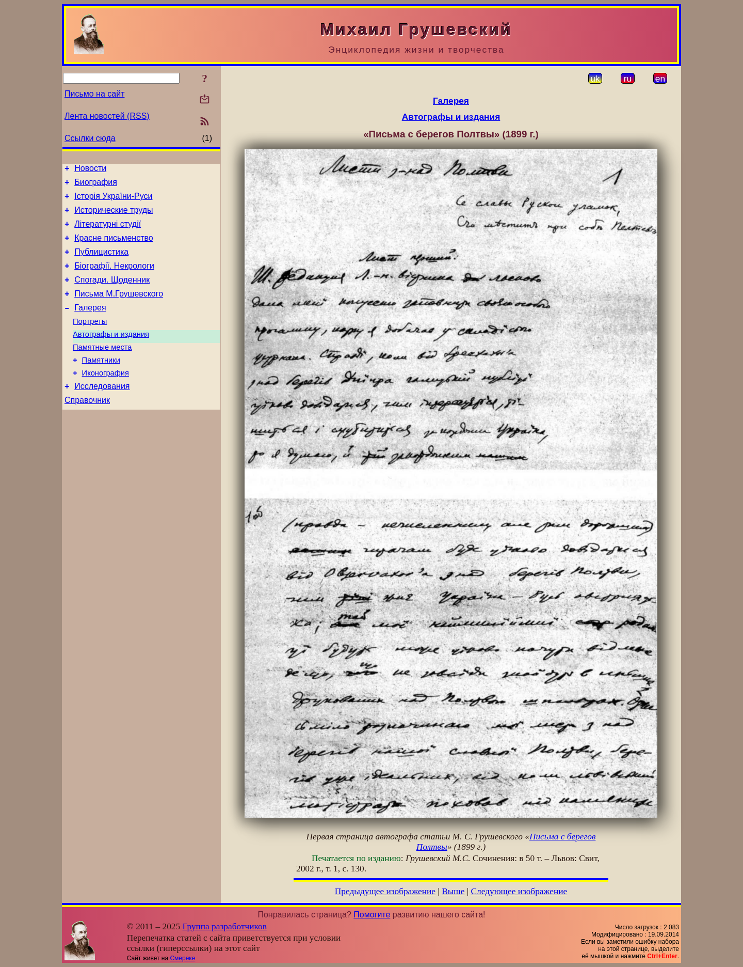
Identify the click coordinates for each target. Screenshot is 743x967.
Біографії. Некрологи (114, 278)
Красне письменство (113, 247)
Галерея (90, 324)
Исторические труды (113, 216)
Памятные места (102, 369)
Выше (453, 891)
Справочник (87, 428)
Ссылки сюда (90, 138)
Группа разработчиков (225, 926)
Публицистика (101, 262)
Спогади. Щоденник (112, 293)
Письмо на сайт (94, 93)
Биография (95, 185)
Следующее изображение (519, 891)
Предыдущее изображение (385, 891)
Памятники (101, 383)
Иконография (105, 398)
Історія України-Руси (113, 200)
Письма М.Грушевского (118, 309)
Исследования (102, 412)
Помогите (371, 914)
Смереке (182, 958)
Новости (90, 169)
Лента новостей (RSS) (107, 116)
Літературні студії (107, 231)
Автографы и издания (111, 354)
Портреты (90, 340)
